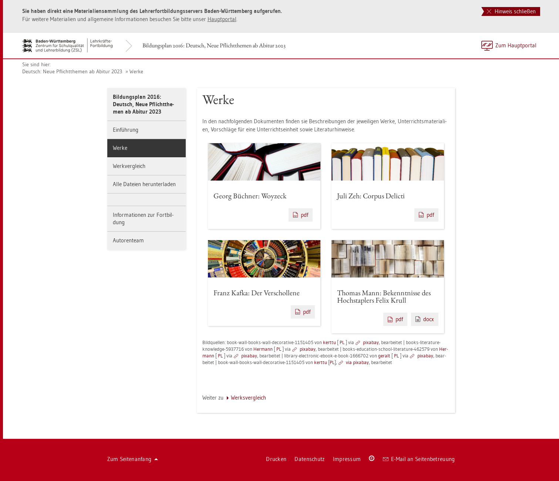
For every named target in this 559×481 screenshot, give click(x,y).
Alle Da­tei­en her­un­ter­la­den (144, 184)
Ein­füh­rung (125, 129)
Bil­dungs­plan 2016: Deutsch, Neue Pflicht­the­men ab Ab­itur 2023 (214, 45)
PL (342, 342)
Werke (136, 71)
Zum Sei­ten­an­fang (132, 458)
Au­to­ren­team (128, 240)
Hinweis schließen (511, 11)
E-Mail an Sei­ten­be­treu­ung (419, 458)
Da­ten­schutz (309, 458)
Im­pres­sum (347, 458)
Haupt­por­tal (222, 19)
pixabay (371, 342)
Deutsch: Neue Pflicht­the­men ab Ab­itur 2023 (72, 71)
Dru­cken (276, 458)
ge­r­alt (384, 356)
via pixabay (357, 362)
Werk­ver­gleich (129, 165)
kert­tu (329, 342)
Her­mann (263, 349)
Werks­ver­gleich (248, 397)
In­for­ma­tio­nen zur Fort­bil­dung (143, 218)
